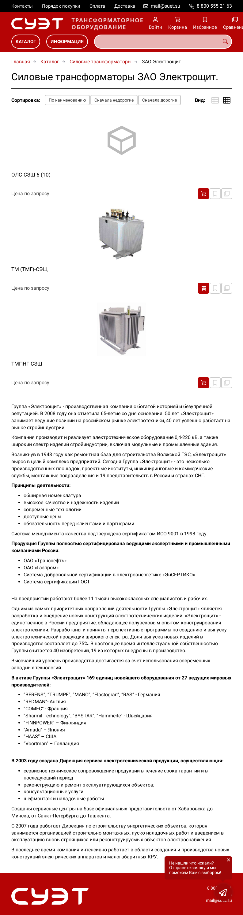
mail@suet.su (165, 6)
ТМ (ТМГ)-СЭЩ (29, 269)
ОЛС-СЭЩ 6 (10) (31, 175)
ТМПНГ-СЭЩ (26, 364)
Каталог (26, 41)
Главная (20, 62)
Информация (67, 41)
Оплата (97, 6)
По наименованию (67, 100)
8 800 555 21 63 (214, 6)
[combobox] (163, 42)
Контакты (22, 6)
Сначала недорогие (114, 100)
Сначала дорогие (159, 100)
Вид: (200, 100)
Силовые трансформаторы (100, 62)
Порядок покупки (61, 6)
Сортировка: (25, 100)
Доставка (124, 6)
